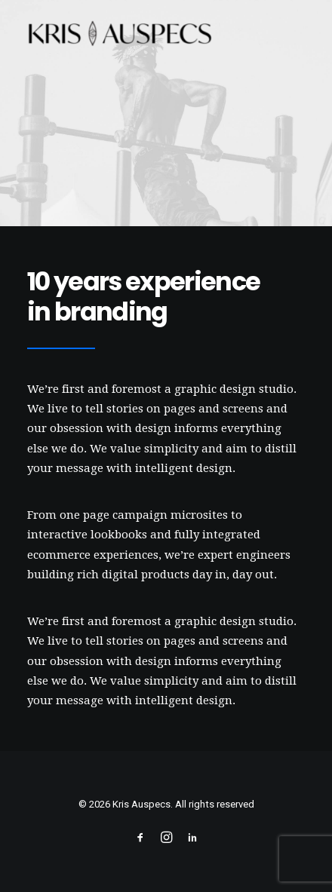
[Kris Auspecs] (119, 35)
